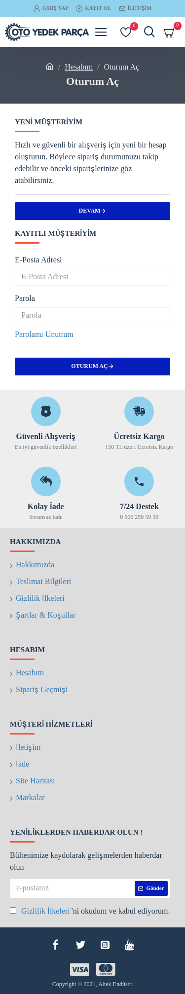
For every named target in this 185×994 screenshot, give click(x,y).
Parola (25, 299)
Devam (90, 211)
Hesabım (79, 68)
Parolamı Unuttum (44, 335)
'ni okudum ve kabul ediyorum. (90, 912)
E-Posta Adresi (38, 260)
